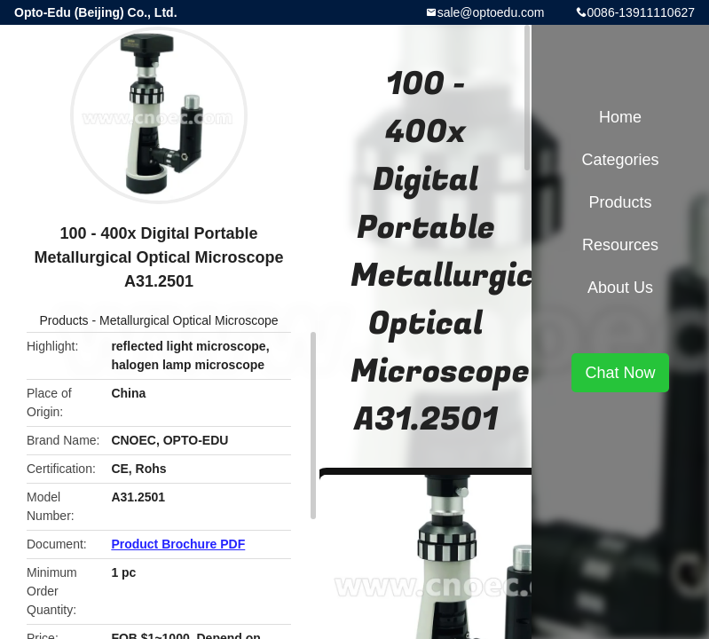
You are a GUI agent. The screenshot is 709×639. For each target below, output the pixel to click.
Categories (619, 160)
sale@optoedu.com (491, 12)
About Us (620, 287)
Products (63, 320)
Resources (620, 245)
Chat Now (620, 373)
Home (620, 117)
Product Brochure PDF (178, 544)
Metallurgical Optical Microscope (189, 320)
